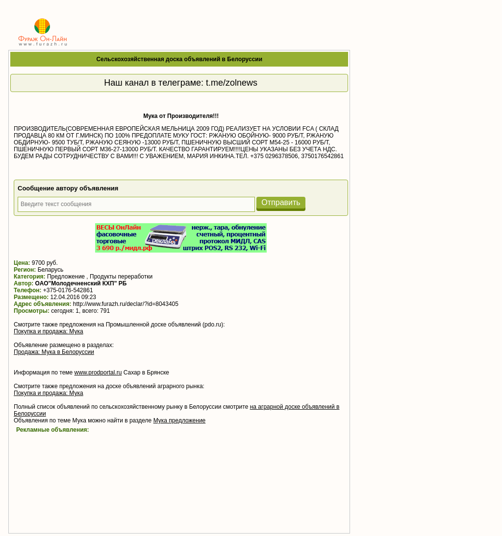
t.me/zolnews (231, 83)
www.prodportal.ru (98, 372)
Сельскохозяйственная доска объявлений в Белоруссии (179, 59)
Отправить (280, 202)
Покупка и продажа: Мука (48, 331)
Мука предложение (179, 420)
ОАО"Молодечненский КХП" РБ (81, 283)
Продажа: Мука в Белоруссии (54, 352)
